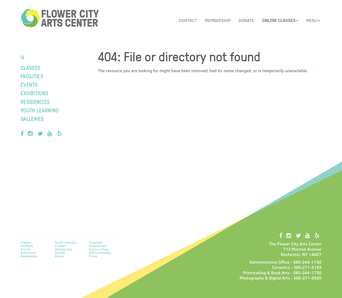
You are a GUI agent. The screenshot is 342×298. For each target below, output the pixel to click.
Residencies (35, 101)
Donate (246, 20)
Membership (218, 20)
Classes (30, 67)
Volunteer (96, 242)
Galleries (32, 118)
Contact (188, 20)
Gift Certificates (100, 252)
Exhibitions (34, 93)
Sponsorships (99, 249)
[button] (280, 20)
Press (93, 256)
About (59, 256)
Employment (98, 246)
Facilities (32, 76)
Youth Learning (39, 110)
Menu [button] (313, 20)
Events (29, 84)
